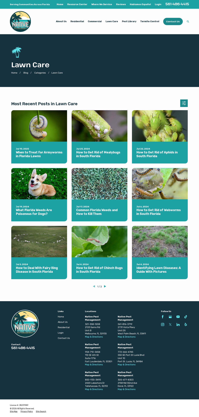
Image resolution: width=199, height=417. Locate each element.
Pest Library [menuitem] (129, 21)
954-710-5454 (92, 352)
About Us (63, 322)
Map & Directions (94, 336)
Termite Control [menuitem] (149, 21)
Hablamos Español (140, 4)
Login (158, 4)
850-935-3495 (93, 379)
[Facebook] (162, 316)
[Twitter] (170, 324)
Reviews (121, 4)
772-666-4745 (125, 352)
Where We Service (101, 4)
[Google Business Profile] (170, 316)
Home (60, 4)
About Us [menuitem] (61, 21)
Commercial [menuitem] (95, 21)
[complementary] (179, 402)
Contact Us (173, 21)
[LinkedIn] (178, 324)
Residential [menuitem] (77, 21)
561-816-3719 (125, 324)
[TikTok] (185, 316)
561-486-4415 (177, 4)
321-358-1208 (92, 324)
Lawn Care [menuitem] (112, 21)
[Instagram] (162, 324)
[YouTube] (178, 316)
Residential (64, 327)
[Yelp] (185, 324)
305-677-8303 (125, 379)
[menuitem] (13, 411)
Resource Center (77, 4)
